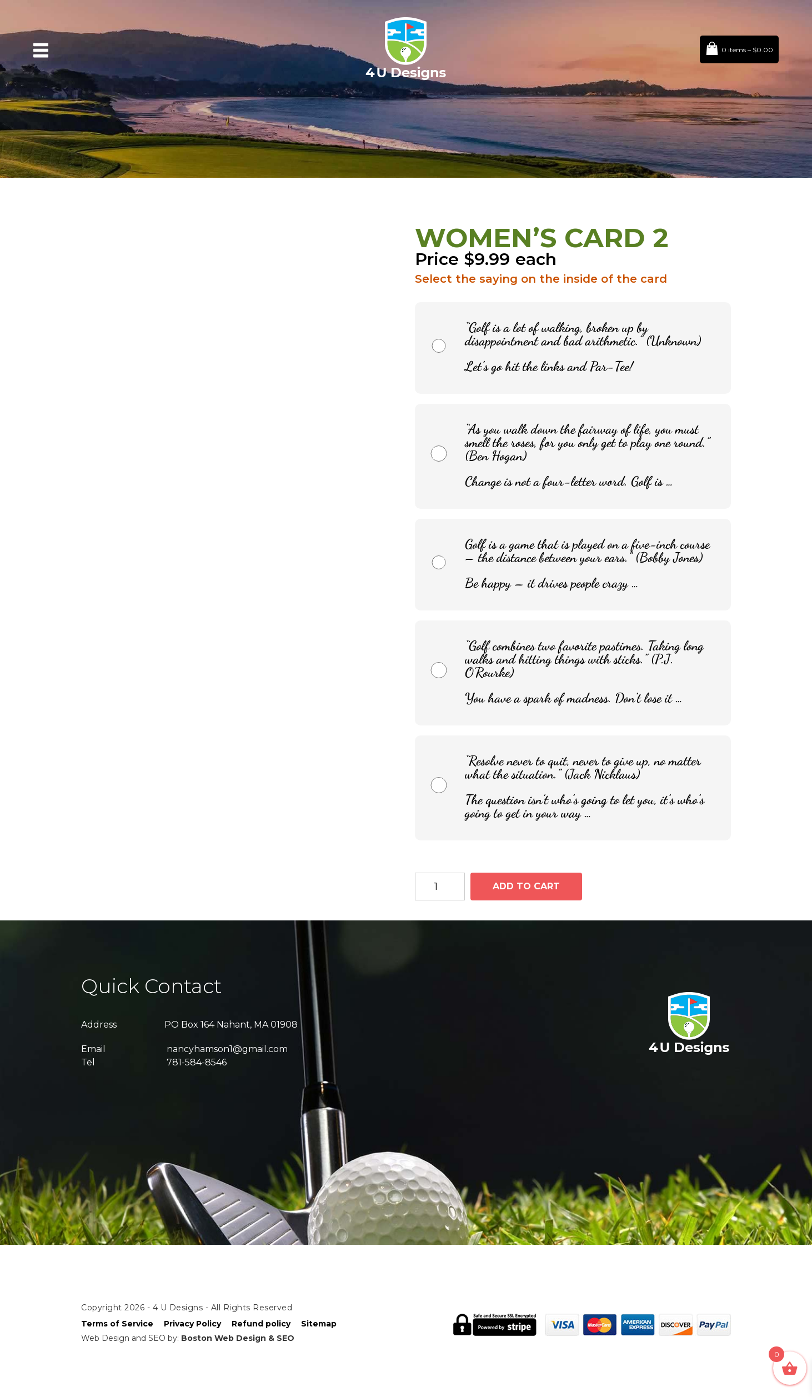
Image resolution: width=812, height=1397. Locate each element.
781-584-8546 (197, 1062)
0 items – (747, 50)
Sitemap (319, 1324)
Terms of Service (117, 1324)
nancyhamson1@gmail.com (227, 1049)
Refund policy (261, 1324)
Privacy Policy (192, 1324)
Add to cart (526, 886)
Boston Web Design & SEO (237, 1338)
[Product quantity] (440, 886)
